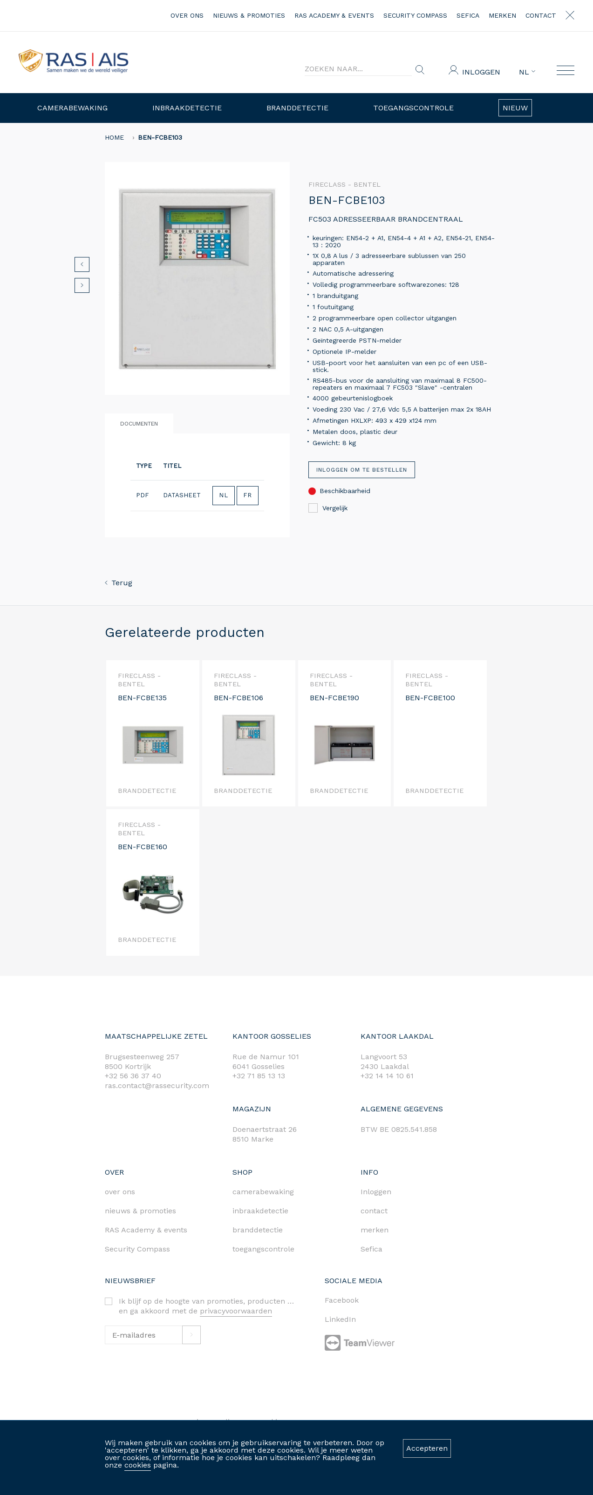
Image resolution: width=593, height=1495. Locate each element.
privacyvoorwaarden (236, 1310)
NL (527, 72)
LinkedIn (340, 1319)
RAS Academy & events (334, 15)
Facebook (342, 1300)
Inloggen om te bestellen (361, 470)
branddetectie (257, 1229)
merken (502, 15)
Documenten (139, 423)
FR (247, 495)
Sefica (468, 15)
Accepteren (427, 1448)
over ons (187, 15)
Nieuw (515, 107)
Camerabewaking (72, 107)
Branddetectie (297, 107)
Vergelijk (328, 508)
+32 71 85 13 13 (258, 1075)
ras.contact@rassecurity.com (157, 1085)
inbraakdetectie (260, 1210)
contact (540, 15)
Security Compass (415, 15)
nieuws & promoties (249, 15)
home (114, 137)
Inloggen (481, 72)
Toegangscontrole (413, 107)
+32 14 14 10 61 (387, 1075)
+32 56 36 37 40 (133, 1075)
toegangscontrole (263, 1249)
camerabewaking (263, 1191)
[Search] (358, 69)
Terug (118, 582)
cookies (137, 1465)
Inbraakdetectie (187, 107)
